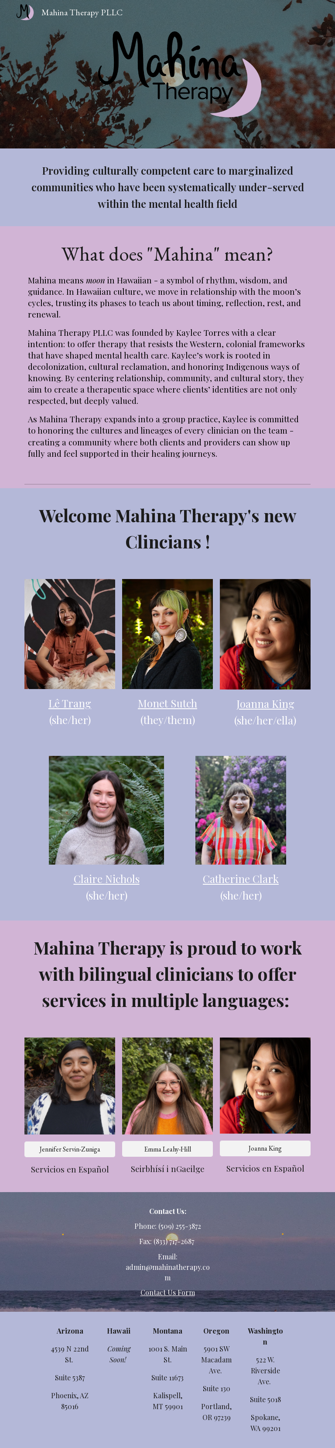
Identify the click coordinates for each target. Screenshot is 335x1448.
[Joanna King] (265, 1148)
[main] (167, 187)
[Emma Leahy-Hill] (167, 1149)
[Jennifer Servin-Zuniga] (69, 1149)
